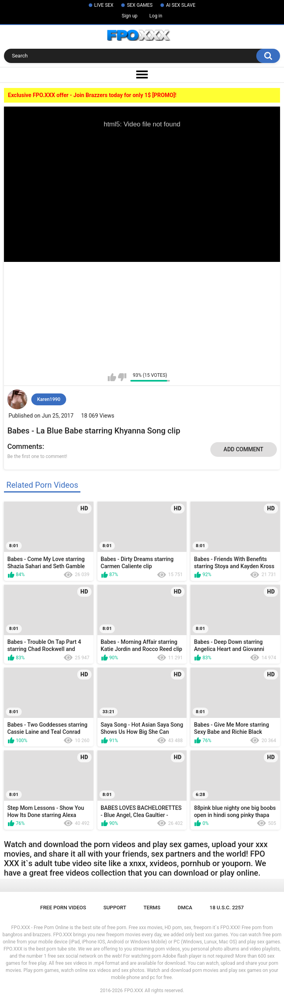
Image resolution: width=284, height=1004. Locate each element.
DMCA (184, 907)
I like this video (112, 377)
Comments (24, 446)
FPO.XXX (133, 990)
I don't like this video (122, 377)
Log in (155, 16)
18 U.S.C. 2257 (227, 907)
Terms (151, 907)
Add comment (243, 449)
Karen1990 (49, 399)
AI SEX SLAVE (180, 5)
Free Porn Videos (63, 907)
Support (114, 907)
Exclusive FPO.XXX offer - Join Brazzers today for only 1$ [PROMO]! (92, 95)
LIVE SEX (104, 5)
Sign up (129, 16)
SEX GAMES (139, 5)
